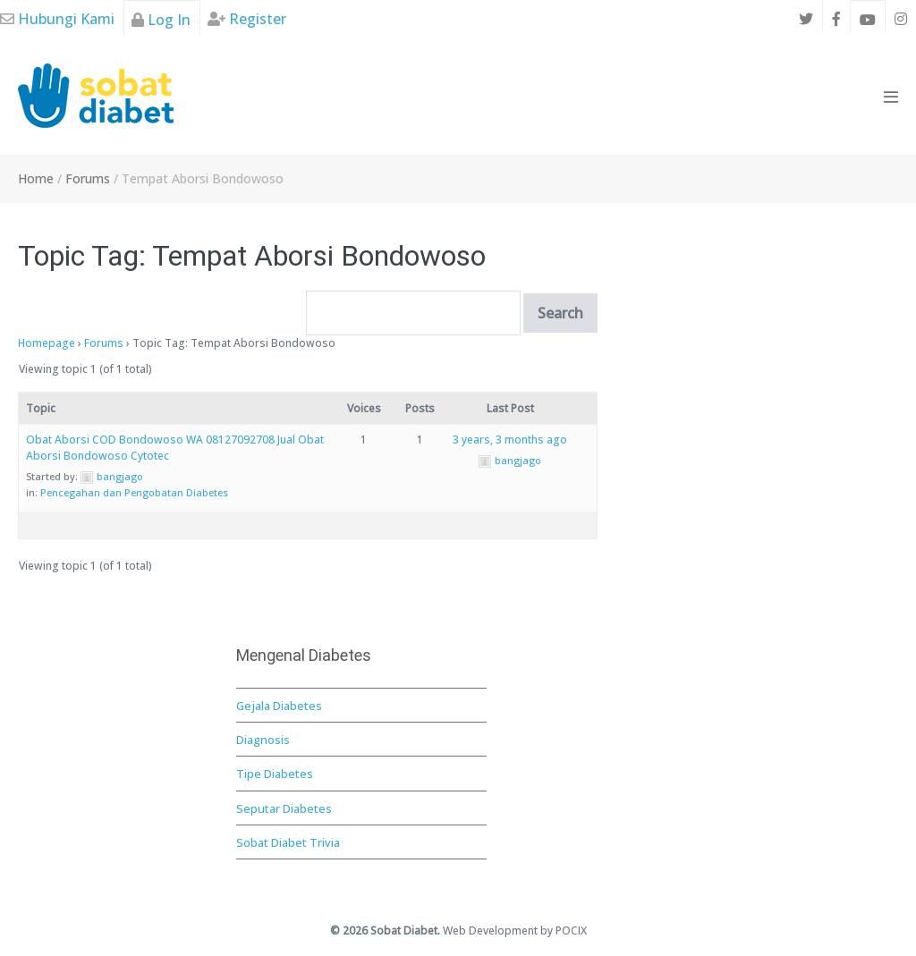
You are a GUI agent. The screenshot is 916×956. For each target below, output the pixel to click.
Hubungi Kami (57, 19)
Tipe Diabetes (274, 774)
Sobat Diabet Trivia (288, 842)
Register (247, 19)
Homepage (46, 343)
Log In (161, 20)
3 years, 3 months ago (510, 439)
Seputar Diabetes (284, 808)
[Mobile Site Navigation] (891, 96)
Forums (103, 343)
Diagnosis (263, 740)
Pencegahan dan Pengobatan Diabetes (134, 492)
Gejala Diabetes (279, 706)
